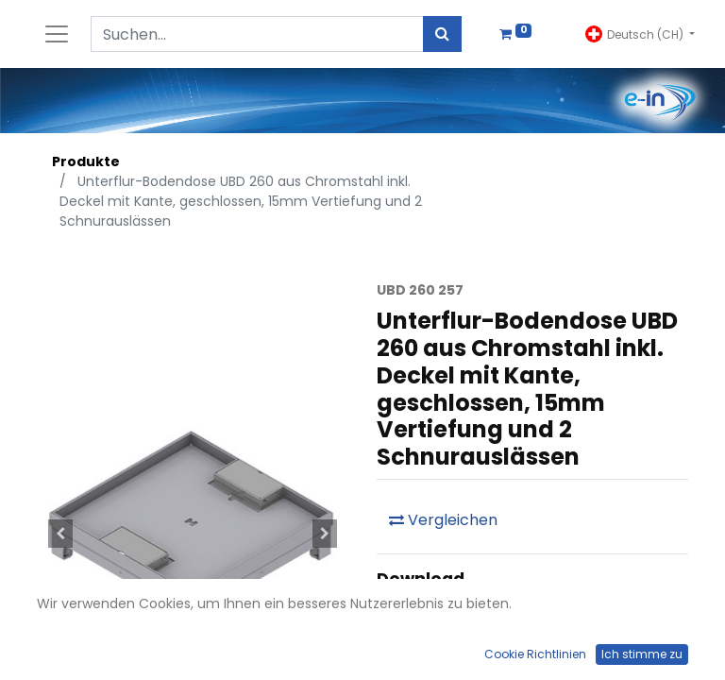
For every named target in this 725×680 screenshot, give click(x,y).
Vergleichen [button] (443, 520)
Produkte (86, 161)
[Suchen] (442, 34)
